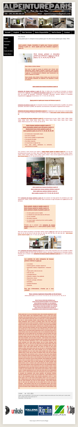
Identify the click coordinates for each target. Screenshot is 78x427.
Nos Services (27, 32)
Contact (67, 32)
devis (23, 395)
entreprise (42, 395)
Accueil (7, 32)
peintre (66, 395)
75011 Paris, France (27, 398)
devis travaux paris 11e (36, 395)
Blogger (46, 420)
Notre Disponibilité (41, 32)
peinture (23, 396)
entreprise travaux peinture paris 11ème (51, 395)
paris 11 (63, 395)
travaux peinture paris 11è (32, 396)
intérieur (59, 395)
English (16, 32)
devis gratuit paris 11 (28, 395)
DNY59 (38, 420)
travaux (26, 396)
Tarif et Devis (56, 32)
